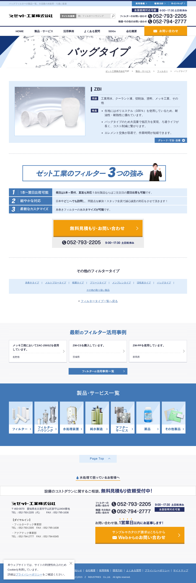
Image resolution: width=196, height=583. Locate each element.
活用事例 (68, 31)
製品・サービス (43, 31)
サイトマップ (180, 570)
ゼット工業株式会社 (115, 71)
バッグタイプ (164, 282)
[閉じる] (70, 563)
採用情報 (104, 570)
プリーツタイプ (98, 282)
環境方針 (118, 570)
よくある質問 (92, 31)
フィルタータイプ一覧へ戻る (99, 301)
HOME (20, 31)
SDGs (112, 31)
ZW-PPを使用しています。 (149, 345)
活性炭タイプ (144, 282)
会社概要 (131, 31)
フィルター (162, 71)
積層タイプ (78, 282)
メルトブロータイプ (55, 282)
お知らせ (77, 570)
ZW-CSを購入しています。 (89, 345)
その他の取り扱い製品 (98, 290)
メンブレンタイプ (121, 282)
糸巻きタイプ (32, 282)
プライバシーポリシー (157, 570)
